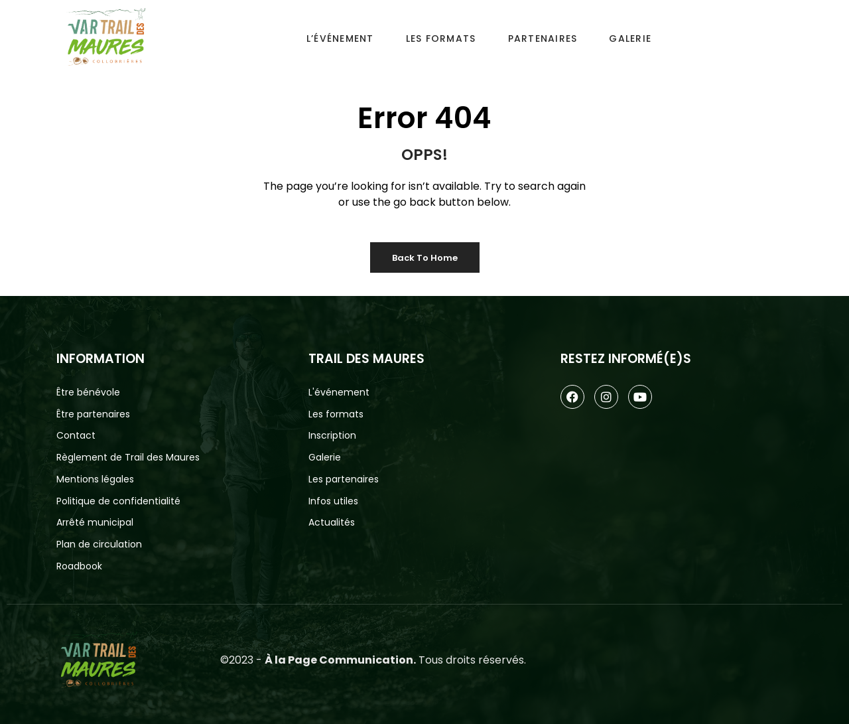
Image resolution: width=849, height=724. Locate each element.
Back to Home (425, 258)
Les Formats (441, 38)
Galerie (630, 38)
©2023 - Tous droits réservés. (373, 660)
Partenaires (543, 38)
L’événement (340, 38)
